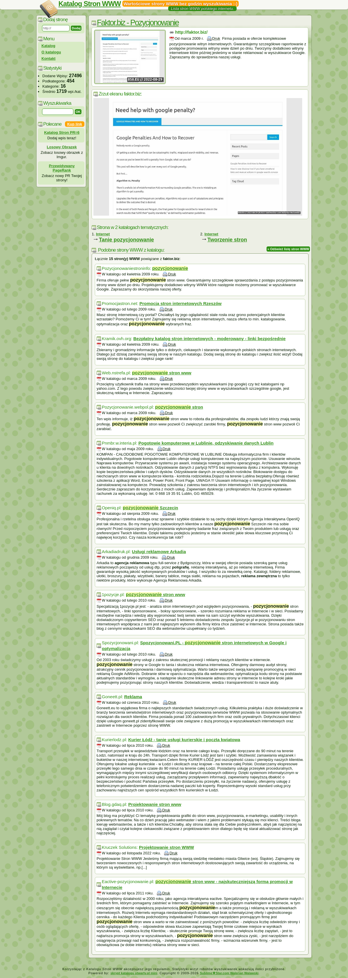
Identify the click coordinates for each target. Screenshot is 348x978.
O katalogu (51, 52)
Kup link (74, 124)
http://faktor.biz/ (191, 32)
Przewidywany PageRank (62, 168)
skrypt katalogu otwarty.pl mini (133, 973)
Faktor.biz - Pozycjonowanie (138, 22)
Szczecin (150, 507)
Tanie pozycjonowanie (126, 240)
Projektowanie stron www (154, 804)
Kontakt (48, 58)
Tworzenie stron (227, 240)
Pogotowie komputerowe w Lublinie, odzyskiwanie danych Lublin (205, 443)
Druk (216, 38)
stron (179, 407)
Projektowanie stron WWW (166, 847)
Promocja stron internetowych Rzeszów (180, 303)
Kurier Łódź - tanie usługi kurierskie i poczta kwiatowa (184, 739)
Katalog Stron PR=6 (61, 132)
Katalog (48, 46)
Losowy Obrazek (62, 147)
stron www (161, 372)
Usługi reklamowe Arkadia (159, 551)
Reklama (133, 696)
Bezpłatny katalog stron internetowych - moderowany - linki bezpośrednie (209, 338)
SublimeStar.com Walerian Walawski (229, 973)
